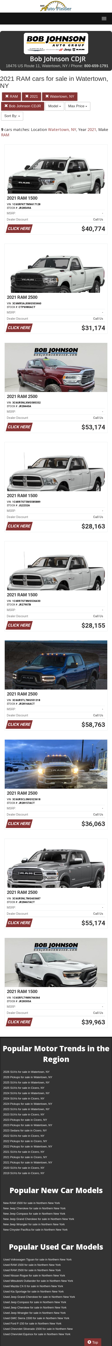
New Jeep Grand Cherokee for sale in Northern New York (38, 1219)
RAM (11, 96)
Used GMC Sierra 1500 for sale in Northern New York (36, 1318)
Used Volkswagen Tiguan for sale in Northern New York (37, 1259)
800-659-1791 (96, 66)
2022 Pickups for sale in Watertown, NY (27, 1146)
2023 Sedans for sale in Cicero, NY (25, 1130)
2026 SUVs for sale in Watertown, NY (26, 1071)
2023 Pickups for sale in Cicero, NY (25, 1119)
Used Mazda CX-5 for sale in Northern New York (33, 1286)
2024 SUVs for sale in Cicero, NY (23, 1098)
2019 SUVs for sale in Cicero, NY (23, 1173)
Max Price (77, 106)
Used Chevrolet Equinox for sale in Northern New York (36, 1334)
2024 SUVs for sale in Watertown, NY (26, 1093)
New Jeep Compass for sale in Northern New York (34, 1213)
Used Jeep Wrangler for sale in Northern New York (34, 1312)
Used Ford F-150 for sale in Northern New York (32, 1323)
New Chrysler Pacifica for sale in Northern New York (35, 1229)
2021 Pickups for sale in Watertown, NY (27, 1162)
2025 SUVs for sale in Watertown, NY (26, 1082)
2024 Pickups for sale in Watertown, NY (27, 1103)
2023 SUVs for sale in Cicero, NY (23, 1114)
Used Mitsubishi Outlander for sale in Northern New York (38, 1280)
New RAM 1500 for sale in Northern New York (31, 1203)
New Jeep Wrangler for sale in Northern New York (34, 1224)
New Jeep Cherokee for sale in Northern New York (34, 1208)
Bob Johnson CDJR (22, 106)
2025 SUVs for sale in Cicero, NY (23, 1087)
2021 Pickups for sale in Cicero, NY (25, 1157)
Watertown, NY (59, 96)
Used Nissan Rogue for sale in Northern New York (34, 1275)
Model (54, 106)
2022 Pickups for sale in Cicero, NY (25, 1141)
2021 (31, 96)
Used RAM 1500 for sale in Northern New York (32, 1264)
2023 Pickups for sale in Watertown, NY (27, 1125)
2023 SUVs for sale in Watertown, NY (26, 1109)
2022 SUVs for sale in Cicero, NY (23, 1135)
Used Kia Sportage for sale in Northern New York (33, 1291)
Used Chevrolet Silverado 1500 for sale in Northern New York (38, 1329)
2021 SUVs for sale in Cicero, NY (23, 1151)
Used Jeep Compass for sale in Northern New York (34, 1302)
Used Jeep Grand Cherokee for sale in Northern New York (39, 1296)
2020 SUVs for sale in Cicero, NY (23, 1167)
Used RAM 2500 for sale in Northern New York (32, 1270)
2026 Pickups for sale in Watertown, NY (27, 1077)
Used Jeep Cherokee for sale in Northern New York (35, 1307)
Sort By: (12, 116)
